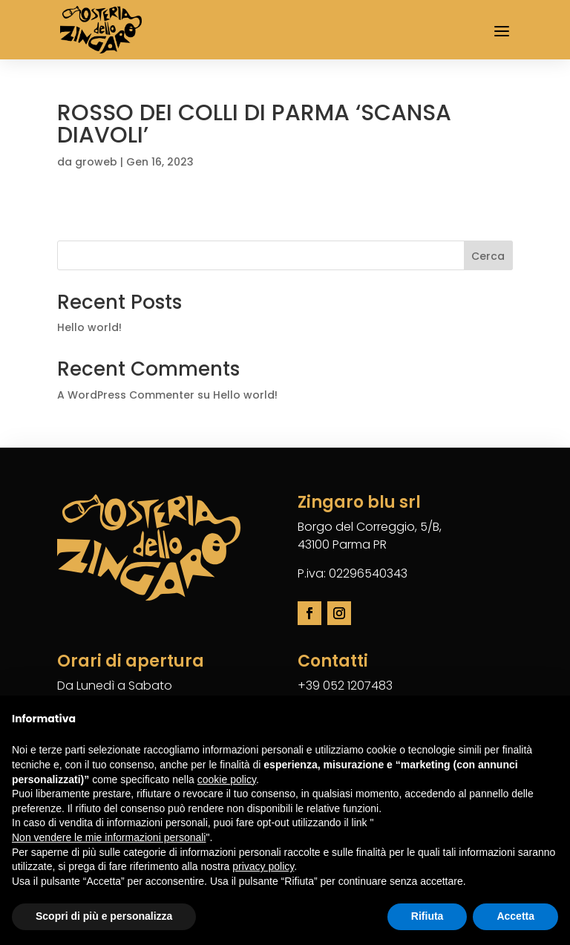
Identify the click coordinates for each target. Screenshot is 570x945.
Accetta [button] (515, 916)
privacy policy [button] (263, 866)
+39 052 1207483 (345, 685)
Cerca (488, 256)
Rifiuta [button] (427, 916)
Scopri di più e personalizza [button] (104, 916)
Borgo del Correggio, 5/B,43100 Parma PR (370, 535)
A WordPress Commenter (125, 395)
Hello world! (89, 327)
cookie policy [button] (226, 779)
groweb (96, 161)
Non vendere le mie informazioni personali (109, 837)
